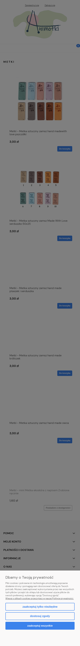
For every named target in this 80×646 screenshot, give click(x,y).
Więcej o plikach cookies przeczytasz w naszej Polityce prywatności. (39, 598)
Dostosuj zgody (40, 616)
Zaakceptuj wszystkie (40, 625)
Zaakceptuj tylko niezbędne (40, 606)
